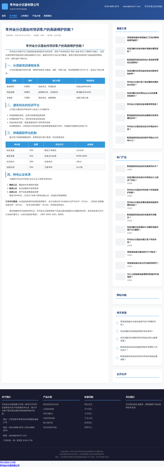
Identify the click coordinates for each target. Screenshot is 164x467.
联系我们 (48, 16)
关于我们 (13, 16)
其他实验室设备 (50, 427)
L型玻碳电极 (48, 409)
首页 (4, 16)
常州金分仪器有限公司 (10, 465)
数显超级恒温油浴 (51, 404)
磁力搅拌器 (48, 423)
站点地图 (12, 462)
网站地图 (4, 462)
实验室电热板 (49, 418)
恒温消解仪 (48, 413)
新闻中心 (88, 427)
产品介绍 (36, 16)
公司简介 (25, 16)
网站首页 (88, 404)
